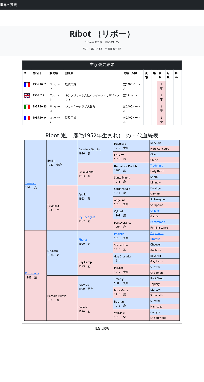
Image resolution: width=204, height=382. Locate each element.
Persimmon (157, 222)
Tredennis (156, 165)
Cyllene (155, 211)
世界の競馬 (8, 4)
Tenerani (30, 183)
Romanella (32, 273)
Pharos (83, 239)
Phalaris (119, 234)
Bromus (155, 239)
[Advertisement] (102, 17)
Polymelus (156, 233)
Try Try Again (87, 217)
